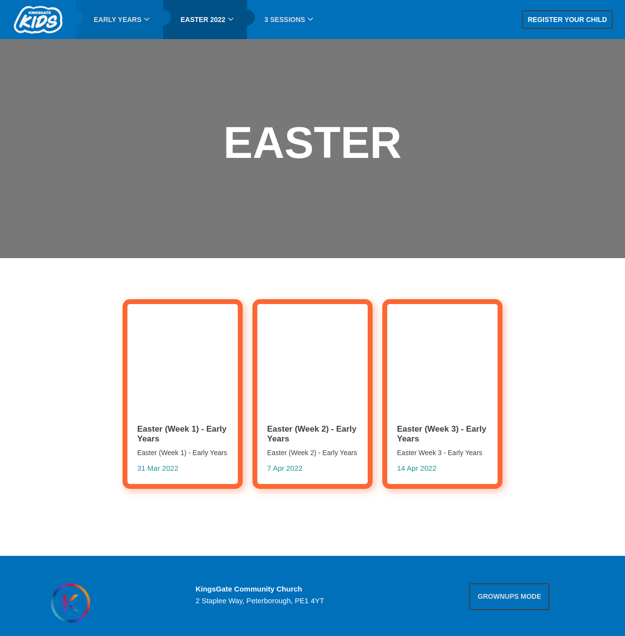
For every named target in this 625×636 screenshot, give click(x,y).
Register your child (567, 19)
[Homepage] (70, 603)
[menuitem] (38, 19)
